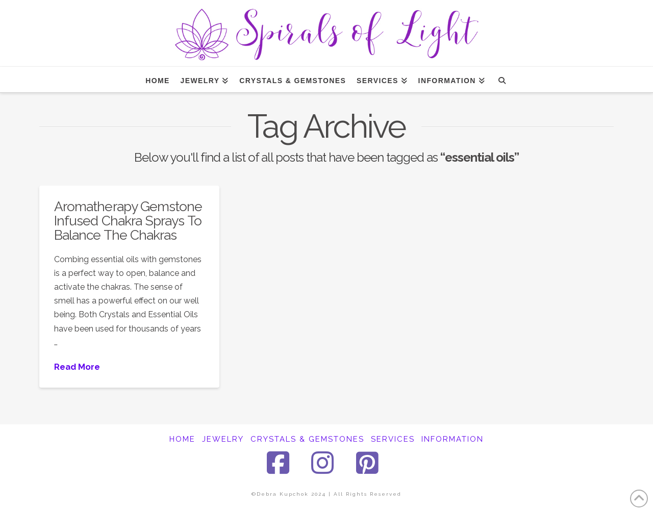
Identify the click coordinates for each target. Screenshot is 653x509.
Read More (77, 367)
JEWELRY (223, 439)
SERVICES (393, 439)
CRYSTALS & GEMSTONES (307, 439)
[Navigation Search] (501, 79)
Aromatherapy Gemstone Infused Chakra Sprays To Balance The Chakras (128, 220)
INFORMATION (452, 439)
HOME (182, 439)
